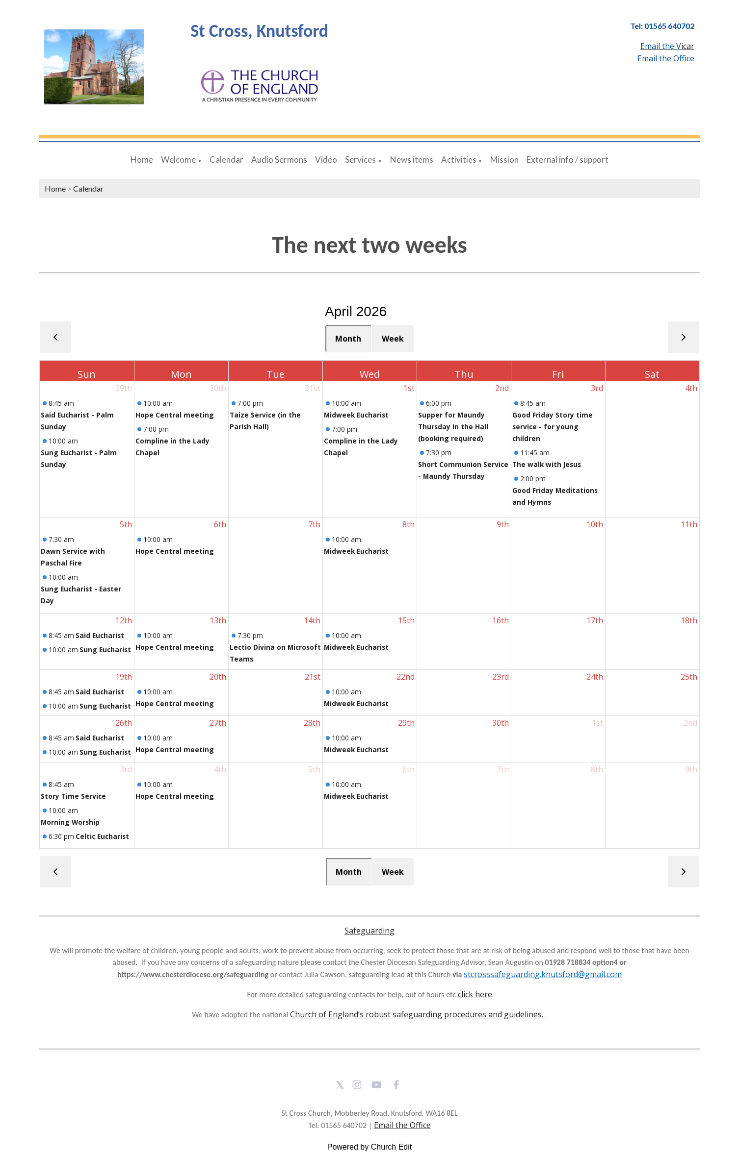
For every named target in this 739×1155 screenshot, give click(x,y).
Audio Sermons (279, 159)
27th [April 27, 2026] (218, 722)
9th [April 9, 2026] (503, 524)
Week (393, 338)
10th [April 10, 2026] (594, 524)
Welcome (178, 159)
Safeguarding (369, 930)
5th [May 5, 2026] (314, 769)
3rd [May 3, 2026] (126, 769)
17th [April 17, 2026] (594, 620)
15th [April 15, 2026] (406, 620)
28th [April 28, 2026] (312, 722)
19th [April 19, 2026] (123, 676)
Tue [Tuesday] (275, 374)
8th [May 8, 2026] (597, 769)
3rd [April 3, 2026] (597, 388)
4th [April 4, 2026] (691, 388)
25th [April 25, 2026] (689, 676)
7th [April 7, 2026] (314, 524)
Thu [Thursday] (464, 374)
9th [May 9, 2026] (691, 769)
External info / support (567, 159)
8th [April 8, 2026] (408, 524)
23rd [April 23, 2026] (500, 676)
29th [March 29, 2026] (123, 388)
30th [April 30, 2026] (500, 722)
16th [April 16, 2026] (500, 620)
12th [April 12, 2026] (123, 620)
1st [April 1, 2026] (409, 388)
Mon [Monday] (181, 374)
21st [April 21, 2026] (312, 676)
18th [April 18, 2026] (689, 620)
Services (360, 159)
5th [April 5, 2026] (126, 524)
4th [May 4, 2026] (220, 769)
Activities (458, 159)
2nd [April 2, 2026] (502, 388)
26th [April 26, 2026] (123, 722)
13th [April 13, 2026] (218, 620)
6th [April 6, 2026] (220, 524)
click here (475, 994)
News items (411, 159)
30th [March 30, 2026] (218, 388)
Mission (504, 159)
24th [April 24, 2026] (594, 676)
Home (142, 159)
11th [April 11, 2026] (689, 524)
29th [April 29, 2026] (406, 722)
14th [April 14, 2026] (312, 620)
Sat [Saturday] (652, 374)
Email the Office (402, 1125)
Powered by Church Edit (369, 1147)
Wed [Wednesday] (370, 374)
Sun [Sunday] (87, 374)
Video (326, 159)
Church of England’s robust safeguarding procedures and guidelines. (418, 1014)
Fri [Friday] (558, 374)
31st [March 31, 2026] (312, 388)
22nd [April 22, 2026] (405, 676)
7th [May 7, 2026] (503, 769)
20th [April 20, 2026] (218, 676)
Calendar (226, 159)
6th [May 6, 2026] (408, 769)
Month (348, 338)
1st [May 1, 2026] (597, 722)
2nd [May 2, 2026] (690, 722)
